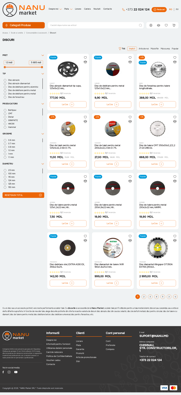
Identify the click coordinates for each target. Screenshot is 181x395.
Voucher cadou (53, 363)
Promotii (80, 356)
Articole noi (144, 48)
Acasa (5, 33)
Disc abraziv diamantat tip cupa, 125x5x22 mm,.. (65, 87)
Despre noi (53, 9)
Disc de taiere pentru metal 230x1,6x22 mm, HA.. (108, 208)
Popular (175, 48)
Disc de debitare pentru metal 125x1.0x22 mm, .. (109, 87)
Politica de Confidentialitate (59, 359)
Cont (108, 344)
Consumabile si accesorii (36, 33)
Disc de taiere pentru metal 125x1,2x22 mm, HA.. (63, 208)
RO (170, 9)
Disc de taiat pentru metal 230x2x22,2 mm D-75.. (107, 148)
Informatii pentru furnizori (58, 347)
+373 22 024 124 (150, 362)
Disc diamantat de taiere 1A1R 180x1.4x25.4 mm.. (109, 268)
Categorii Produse (18, 25)
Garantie (80, 352)
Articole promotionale (86, 360)
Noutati (97, 9)
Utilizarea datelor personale (59, 351)
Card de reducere (54, 355)
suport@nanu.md (153, 338)
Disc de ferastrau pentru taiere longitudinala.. (154, 87)
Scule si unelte (17, 33)
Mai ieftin (155, 48)
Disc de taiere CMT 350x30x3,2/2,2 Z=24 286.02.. (157, 148)
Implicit (132, 48)
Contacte (107, 9)
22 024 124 (136, 9)
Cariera (87, 9)
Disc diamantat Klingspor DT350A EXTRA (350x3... (156, 268)
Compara (110, 352)
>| (175, 299)
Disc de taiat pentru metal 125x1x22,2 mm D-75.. (62, 148)
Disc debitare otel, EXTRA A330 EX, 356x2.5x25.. (67, 268)
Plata (66, 9)
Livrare (78, 9)
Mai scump (165, 48)
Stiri (78, 364)
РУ (177, 9)
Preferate (110, 348)
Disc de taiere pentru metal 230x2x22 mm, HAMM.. (152, 208)
